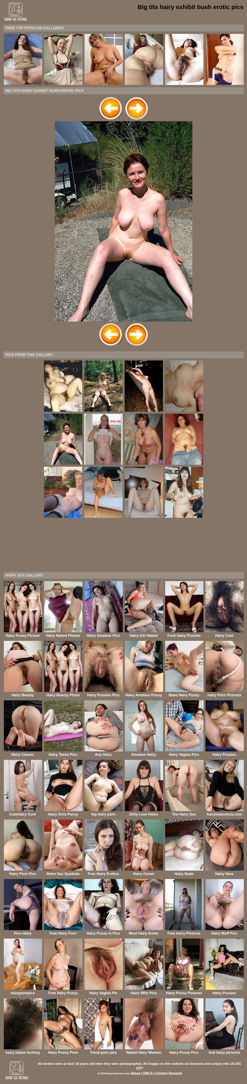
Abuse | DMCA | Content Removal (156, 1073)
